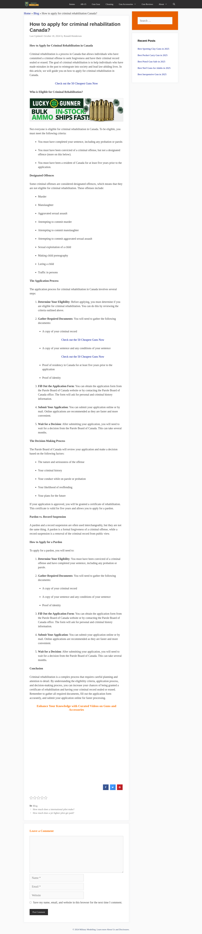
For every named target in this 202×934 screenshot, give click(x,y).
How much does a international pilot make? (53, 809)
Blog (36, 13)
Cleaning (109, 4)
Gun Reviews (147, 4)
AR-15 (83, 4)
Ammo (72, 4)
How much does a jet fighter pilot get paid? (53, 813)
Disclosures (124, 929)
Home (27, 13)
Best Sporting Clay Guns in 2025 (153, 48)
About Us (111, 929)
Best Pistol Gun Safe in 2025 (151, 61)
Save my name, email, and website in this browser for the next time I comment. (77, 902)
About (164, 4)
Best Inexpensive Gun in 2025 (152, 74)
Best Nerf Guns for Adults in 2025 (154, 68)
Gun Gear (96, 4)
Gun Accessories (129, 4)
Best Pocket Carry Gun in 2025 (152, 55)
